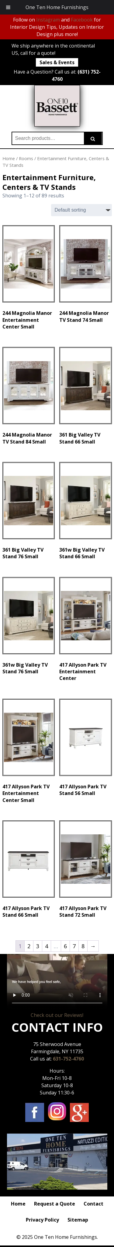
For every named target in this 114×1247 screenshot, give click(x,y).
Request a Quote (54, 1203)
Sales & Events (57, 62)
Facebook (82, 19)
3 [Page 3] (37, 946)
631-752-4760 (68, 1058)
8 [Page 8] (83, 946)
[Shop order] (81, 210)
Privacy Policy (42, 1219)
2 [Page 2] (28, 946)
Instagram (48, 19)
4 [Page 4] (46, 946)
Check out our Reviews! (57, 1015)
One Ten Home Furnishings (57, 7)
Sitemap (77, 1219)
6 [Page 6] (65, 946)
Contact (93, 1203)
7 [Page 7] (74, 946)
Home (8, 158)
